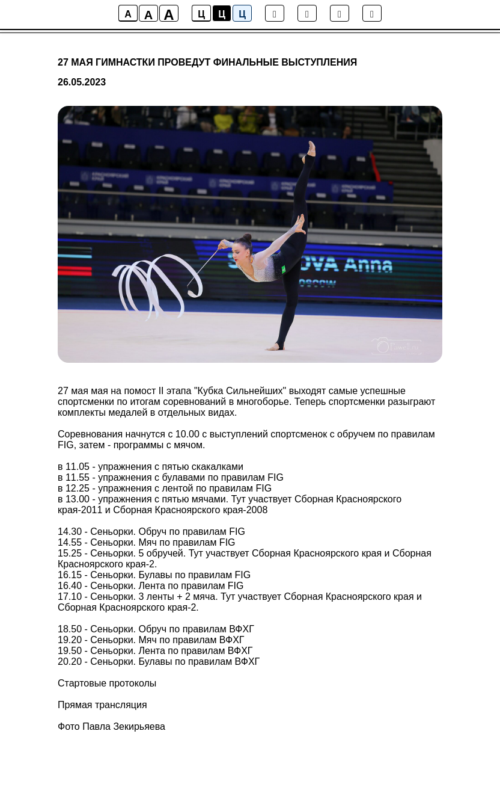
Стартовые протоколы (107, 683)
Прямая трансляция (102, 705)
